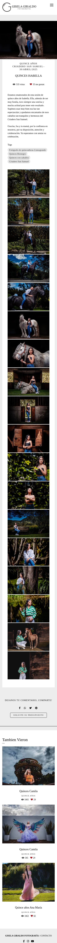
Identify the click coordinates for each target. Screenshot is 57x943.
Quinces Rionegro (17, 153)
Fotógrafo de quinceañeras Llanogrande (27, 150)
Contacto (46, 936)
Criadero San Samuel (19, 161)
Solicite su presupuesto (28, 715)
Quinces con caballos (19, 157)
